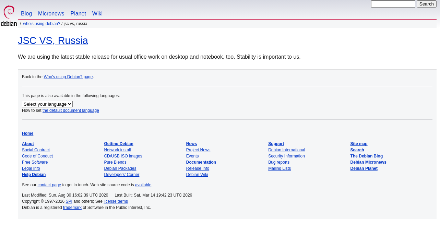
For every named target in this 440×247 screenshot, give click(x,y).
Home (27, 133)
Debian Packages (120, 168)
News (191, 143)
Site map (359, 143)
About (28, 143)
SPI (69, 201)
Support (276, 143)
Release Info (197, 168)
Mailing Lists (279, 168)
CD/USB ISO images (123, 156)
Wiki (97, 13)
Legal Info (31, 168)
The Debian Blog (366, 156)
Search (357, 150)
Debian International (286, 150)
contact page (49, 185)
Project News (198, 150)
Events (192, 156)
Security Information (286, 156)
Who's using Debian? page (68, 76)
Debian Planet (364, 168)
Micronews (51, 13)
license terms (116, 201)
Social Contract (36, 150)
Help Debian (34, 174)
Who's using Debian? (41, 23)
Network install (117, 150)
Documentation (201, 162)
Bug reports (278, 162)
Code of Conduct (37, 156)
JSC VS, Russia (53, 40)
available (143, 185)
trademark (72, 207)
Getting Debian (118, 143)
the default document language (71, 110)
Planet (78, 13)
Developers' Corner (121, 174)
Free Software (35, 162)
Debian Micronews (368, 162)
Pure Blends (115, 162)
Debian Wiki (197, 174)
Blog (26, 13)
